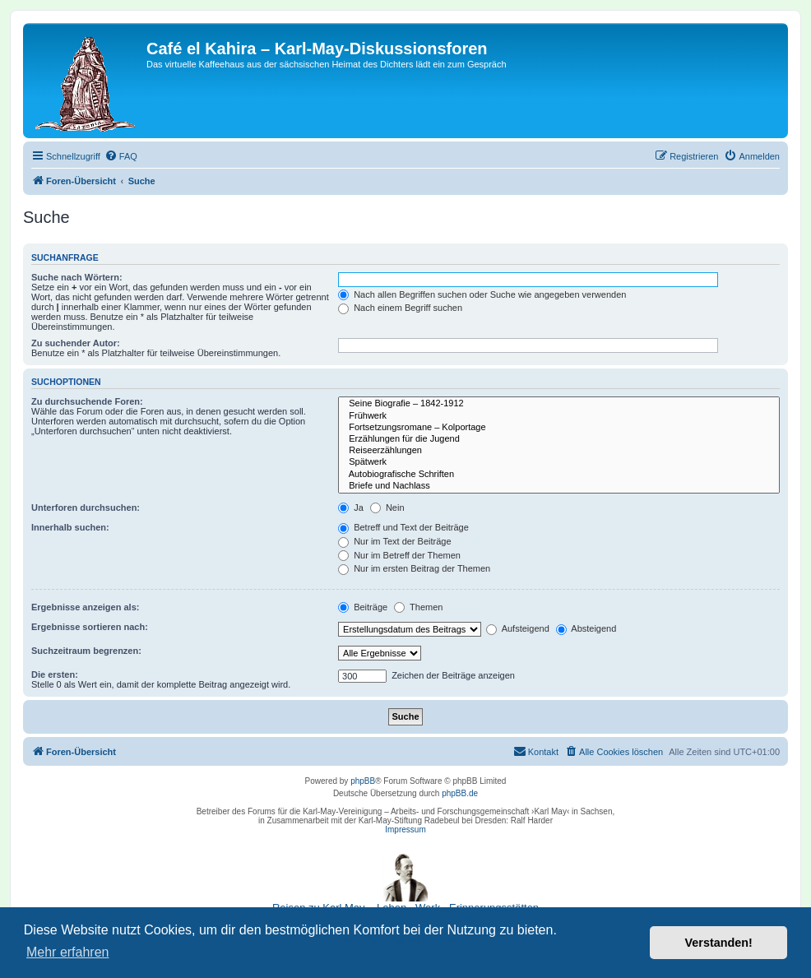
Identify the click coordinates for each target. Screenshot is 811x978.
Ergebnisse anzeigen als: (85, 607)
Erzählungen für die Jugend (559, 439)
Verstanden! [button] (719, 942)
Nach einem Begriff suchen (400, 308)
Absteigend (586, 628)
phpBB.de (460, 793)
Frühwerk (559, 416)
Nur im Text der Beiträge (394, 541)
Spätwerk (559, 462)
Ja (351, 507)
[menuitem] (120, 156)
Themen (418, 607)
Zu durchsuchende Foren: (87, 401)
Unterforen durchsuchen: (85, 507)
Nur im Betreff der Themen (399, 555)
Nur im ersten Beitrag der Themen (414, 568)
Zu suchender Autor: (75, 343)
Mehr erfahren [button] (67, 952)
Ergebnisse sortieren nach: (89, 627)
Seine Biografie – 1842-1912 (559, 404)
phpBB (362, 781)
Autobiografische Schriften (559, 474)
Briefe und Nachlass (559, 486)
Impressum (405, 829)
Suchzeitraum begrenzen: (86, 651)
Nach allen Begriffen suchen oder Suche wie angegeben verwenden (482, 294)
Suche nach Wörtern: (77, 277)
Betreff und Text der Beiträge (403, 527)
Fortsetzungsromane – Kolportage (559, 427)
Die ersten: (54, 674)
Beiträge (362, 607)
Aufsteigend (517, 628)
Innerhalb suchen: (70, 527)
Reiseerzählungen (559, 451)
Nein (387, 507)
